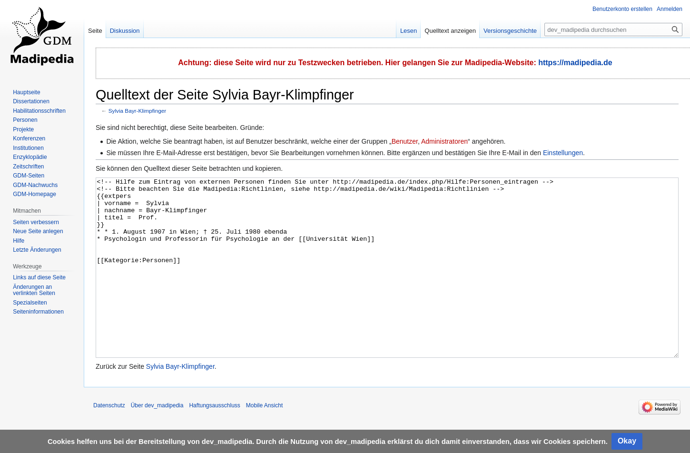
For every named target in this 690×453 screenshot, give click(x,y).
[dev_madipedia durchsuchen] (613, 29)
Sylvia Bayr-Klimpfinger (137, 111)
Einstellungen (563, 153)
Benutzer (405, 141)
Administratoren (444, 141)
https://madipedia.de (575, 63)
